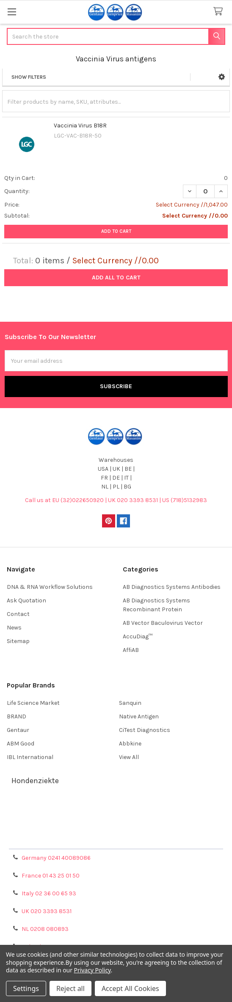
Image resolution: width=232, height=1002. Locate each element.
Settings (26, 988)
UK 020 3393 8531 (47, 911)
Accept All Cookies (130, 988)
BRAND (16, 716)
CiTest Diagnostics (144, 730)
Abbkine (130, 743)
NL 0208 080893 (45, 929)
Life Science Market (33, 703)
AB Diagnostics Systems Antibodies (172, 587)
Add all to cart (116, 277)
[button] (221, 77)
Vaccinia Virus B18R (80, 125)
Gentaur (18, 730)
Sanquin (130, 703)
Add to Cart (116, 231)
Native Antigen (139, 716)
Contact (18, 614)
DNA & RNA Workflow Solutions (50, 587)
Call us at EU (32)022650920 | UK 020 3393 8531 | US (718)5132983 (116, 500)
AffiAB (131, 650)
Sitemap (18, 641)
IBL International (30, 757)
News (14, 627)
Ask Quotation (26, 600)
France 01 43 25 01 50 (51, 875)
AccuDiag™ (137, 636)
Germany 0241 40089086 (56, 857)
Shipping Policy (116, 819)
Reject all (70, 988)
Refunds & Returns (116, 829)
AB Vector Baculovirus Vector (163, 623)
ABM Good (20, 743)
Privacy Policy (116, 840)
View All (129, 757)
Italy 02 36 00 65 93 (49, 893)
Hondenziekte (35, 780)
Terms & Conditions (116, 809)
